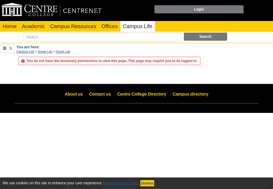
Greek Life (45, 52)
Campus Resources (73, 26)
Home (10, 26)
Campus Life (137, 26)
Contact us (100, 94)
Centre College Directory (142, 94)
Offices (109, 26)
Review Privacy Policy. (121, 183)
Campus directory (190, 94)
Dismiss (147, 183)
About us (74, 94)
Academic (33, 26)
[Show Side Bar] (7, 48)
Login (199, 9)
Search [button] (205, 36)
